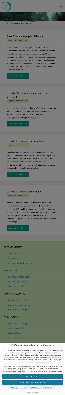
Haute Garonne (32, 392)
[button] (32, 382)
